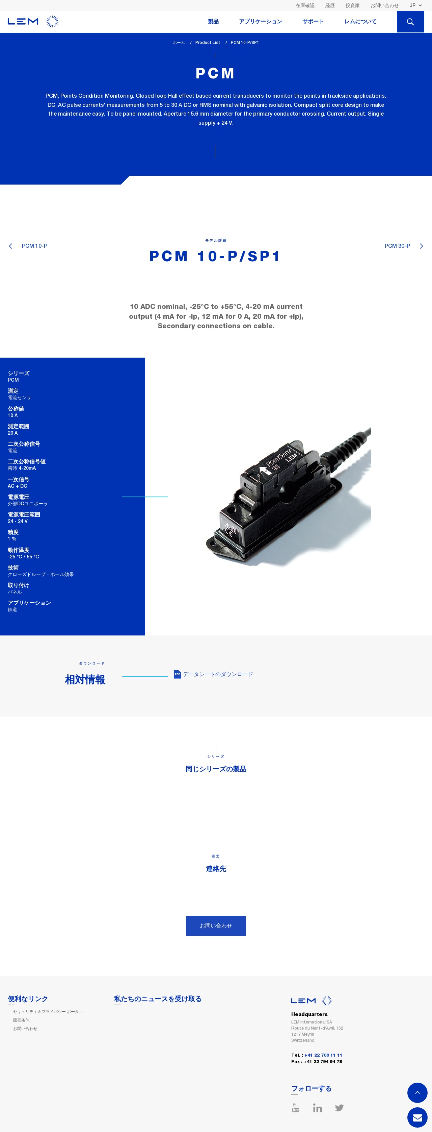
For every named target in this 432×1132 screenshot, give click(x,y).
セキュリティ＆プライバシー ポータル (48, 1012)
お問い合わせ (385, 5)
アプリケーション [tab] (260, 21)
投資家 (353, 5)
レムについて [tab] (360, 21)
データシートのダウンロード (213, 674)
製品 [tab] (213, 21)
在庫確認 (305, 5)
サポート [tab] (313, 21)
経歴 (330, 5)
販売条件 (21, 1020)
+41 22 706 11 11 (323, 1055)
